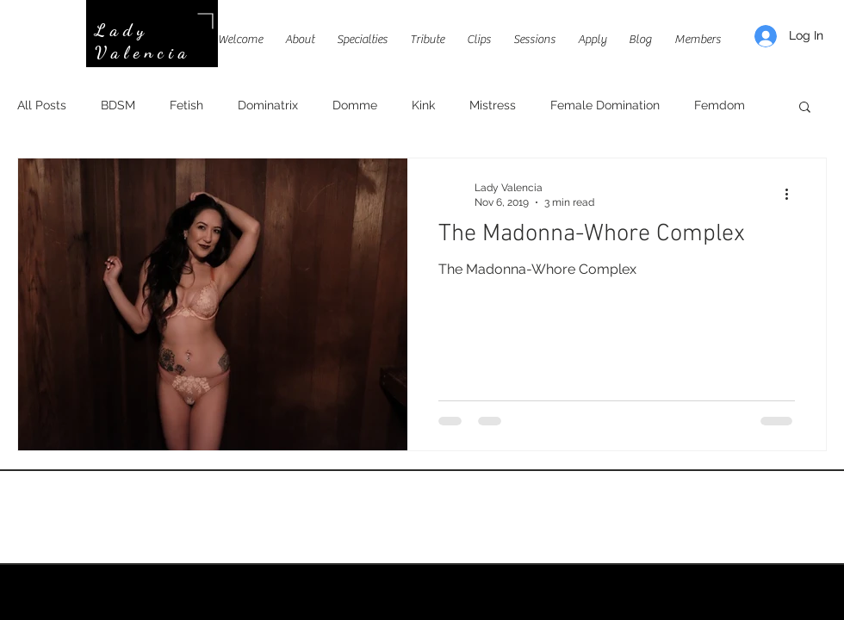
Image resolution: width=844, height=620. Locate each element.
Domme (354, 105)
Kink (423, 105)
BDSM (118, 105)
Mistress (492, 105)
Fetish (186, 105)
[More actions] (792, 193)
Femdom (719, 105)
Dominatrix (268, 105)
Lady (122, 30)
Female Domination (605, 105)
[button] (805, 108)
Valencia (143, 52)
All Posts (41, 105)
